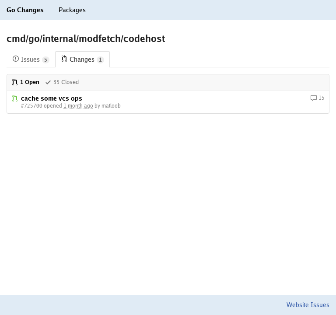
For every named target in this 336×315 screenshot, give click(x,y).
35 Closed (62, 82)
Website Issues (308, 304)
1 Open (25, 82)
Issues (30, 59)
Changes (82, 59)
